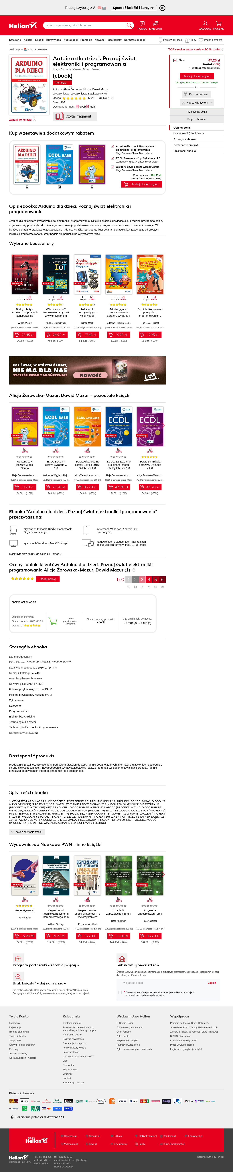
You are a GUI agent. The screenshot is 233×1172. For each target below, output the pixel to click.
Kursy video (53, 39)
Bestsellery (115, 39)
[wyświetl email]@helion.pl (74, 1160)
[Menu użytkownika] (205, 25)
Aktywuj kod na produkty (22, 1044)
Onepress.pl (70, 1136)
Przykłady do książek (127, 1040)
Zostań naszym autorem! (129, 1027)
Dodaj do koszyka (196, 76)
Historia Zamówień (19, 1031)
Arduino (30, 716)
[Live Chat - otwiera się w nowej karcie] (155, 25)
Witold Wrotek (24, 323)
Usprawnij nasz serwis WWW (78, 1056)
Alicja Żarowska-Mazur (77, 89)
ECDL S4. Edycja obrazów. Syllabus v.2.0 (150, 465)
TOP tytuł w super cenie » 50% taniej (194, 49)
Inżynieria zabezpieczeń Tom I (150, 912)
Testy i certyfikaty (18, 1053)
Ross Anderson (118, 921)
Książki (28, 39)
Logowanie (15, 1023)
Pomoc (55, 553)
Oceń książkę (123, 1031)
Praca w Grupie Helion (182, 1044)
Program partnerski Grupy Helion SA (189, 1023)
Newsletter (68, 1065)
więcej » (160, 995)
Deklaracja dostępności (75, 1043)
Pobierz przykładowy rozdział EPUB (30, 689)
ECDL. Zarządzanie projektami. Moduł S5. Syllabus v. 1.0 (119, 465)
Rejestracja (15, 1027)
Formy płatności (71, 1052)
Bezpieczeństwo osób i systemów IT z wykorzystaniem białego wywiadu (87, 915)
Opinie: (104, 97)
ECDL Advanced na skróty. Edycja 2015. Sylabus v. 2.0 (87, 465)
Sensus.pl (94, 1136)
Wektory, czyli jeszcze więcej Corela (137, 166)
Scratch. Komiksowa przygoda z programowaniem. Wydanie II (150, 314)
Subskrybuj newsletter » (137, 965)
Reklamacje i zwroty (73, 1082)
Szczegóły (184, 139)
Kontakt (67, 1078)
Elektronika (16, 716)
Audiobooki (71, 39)
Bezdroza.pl (169, 1136)
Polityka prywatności (73, 1039)
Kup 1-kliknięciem (197, 102)
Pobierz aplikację (173, 39)
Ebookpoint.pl (195, 1136)
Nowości (100, 39)
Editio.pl (118, 1136)
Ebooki (39, 39)
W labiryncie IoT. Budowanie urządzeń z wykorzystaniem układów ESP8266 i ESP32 (56, 316)
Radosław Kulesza (115, 323)
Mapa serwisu (70, 1069)
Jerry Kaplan (25, 917)
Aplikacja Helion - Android (22, 1057)
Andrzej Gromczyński (56, 323)
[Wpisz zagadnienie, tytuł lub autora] (84, 25)
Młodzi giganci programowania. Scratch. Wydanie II (119, 312)
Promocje (86, 39)
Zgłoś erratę (16, 700)
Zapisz (212, 982)
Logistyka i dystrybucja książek (186, 1049)
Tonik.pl (220, 1157)
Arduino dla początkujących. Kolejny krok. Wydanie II (87, 314)
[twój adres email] (160, 983)
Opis (181, 127)
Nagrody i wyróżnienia (128, 1044)
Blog (65, 1060)
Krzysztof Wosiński (87, 924)
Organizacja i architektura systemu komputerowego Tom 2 (56, 915)
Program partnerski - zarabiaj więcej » (46, 965)
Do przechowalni (196, 119)
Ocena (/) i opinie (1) (188, 133)
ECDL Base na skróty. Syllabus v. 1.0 (138, 158)
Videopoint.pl (71, 1144)
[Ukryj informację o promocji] (162, 8)
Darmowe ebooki (134, 39)
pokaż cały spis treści (29, 831)
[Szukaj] (129, 25)
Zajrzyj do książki (20, 119)
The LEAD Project (150, 323)
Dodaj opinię (48, 579)
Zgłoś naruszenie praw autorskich (134, 1049)
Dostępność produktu (186, 145)
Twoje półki (15, 1040)
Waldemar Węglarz (125, 162)
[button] (163, 273)
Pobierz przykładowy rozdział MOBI (30, 694)
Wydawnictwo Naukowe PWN (89, 93)
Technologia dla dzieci (22, 721)
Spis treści (184, 150)
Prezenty (13, 1049)
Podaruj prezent (213, 39)
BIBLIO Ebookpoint (180, 1036)
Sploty (142, 1144)
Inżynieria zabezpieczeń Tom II (118, 912)
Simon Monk (87, 323)
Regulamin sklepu (72, 1034)
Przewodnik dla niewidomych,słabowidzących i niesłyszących (79, 1029)
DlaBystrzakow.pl (148, 1136)
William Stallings (56, 924)
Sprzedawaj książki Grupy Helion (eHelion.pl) (194, 1027)
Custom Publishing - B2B (183, 1040)
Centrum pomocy (72, 1023)
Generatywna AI (25, 910)
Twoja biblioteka (17, 1036)
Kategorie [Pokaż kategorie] (15, 39)
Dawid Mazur (100, 89)
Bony (193, 39)
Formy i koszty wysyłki (74, 1047)
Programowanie (18, 711)
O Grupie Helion (124, 1023)
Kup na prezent (198, 94)
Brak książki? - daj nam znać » (39, 983)
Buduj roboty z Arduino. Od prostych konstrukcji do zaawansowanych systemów (25, 316)
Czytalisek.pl (120, 1144)
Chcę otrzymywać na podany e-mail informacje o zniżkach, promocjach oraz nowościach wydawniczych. (156, 993)
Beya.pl (93, 1144)
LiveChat (67, 1073)
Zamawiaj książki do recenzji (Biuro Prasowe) (194, 1031)
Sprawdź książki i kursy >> (134, 8)
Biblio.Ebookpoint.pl (173, 1144)
